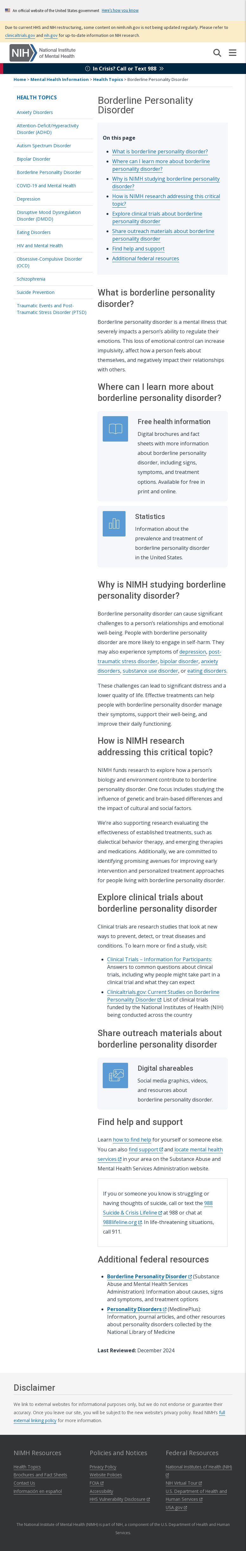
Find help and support (138, 248)
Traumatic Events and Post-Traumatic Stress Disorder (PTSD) (52, 309)
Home (20, 79)
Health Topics (108, 79)
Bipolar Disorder (33, 159)
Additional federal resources (145, 258)
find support (146, 1149)
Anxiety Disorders (35, 112)
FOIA (97, 1483)
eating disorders (206, 670)
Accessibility (101, 1491)
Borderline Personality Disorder (49, 172)
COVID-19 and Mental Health (46, 186)
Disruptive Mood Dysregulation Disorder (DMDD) (49, 215)
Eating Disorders (34, 232)
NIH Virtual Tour (184, 1483)
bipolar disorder (179, 661)
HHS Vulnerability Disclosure (120, 1499)
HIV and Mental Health (40, 246)
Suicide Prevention (36, 292)
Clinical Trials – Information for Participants (159, 959)
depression (192, 651)
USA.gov (176, 1507)
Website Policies (106, 1475)
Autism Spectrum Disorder (44, 146)
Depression (28, 199)
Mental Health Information (59, 79)
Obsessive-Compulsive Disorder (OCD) (49, 262)
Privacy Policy (103, 1467)
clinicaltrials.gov (20, 35)
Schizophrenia (31, 279)
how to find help (132, 1139)
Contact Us (24, 1483)
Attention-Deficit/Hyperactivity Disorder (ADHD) (48, 129)
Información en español (38, 1491)
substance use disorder (150, 670)
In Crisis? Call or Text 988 (124, 68)
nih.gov (51, 35)
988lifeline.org (122, 1222)
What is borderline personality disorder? (160, 151)
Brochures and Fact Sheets (40, 1475)
